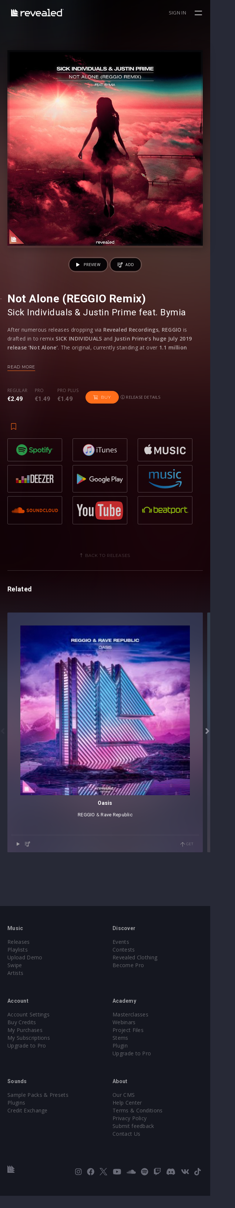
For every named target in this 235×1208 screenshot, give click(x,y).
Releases (18, 954)
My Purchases (25, 1042)
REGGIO (99, 867)
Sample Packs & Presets (37, 1107)
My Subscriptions (28, 1049)
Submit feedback (146, 1138)
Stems (133, 1049)
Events (133, 954)
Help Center (140, 1114)
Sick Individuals (40, 337)
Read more (21, 391)
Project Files (140, 1042)
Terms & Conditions (150, 1122)
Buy (102, 422)
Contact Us (139, 1145)
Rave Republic (129, 867)
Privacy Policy (142, 1130)
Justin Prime (110, 337)
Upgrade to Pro (26, 1057)
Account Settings (28, 1026)
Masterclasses (143, 1026)
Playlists (17, 961)
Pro (39, 415)
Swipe (14, 977)
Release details (141, 422)
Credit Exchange (27, 1122)
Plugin (132, 1057)
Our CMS (136, 1107)
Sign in (202, 12)
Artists (15, 985)
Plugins (16, 1114)
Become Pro (141, 977)
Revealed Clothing (147, 969)
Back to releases (120, 583)
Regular (17, 415)
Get (211, 897)
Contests (136, 961)
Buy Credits (21, 1034)
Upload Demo (25, 969)
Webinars (136, 1034)
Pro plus (68, 415)
